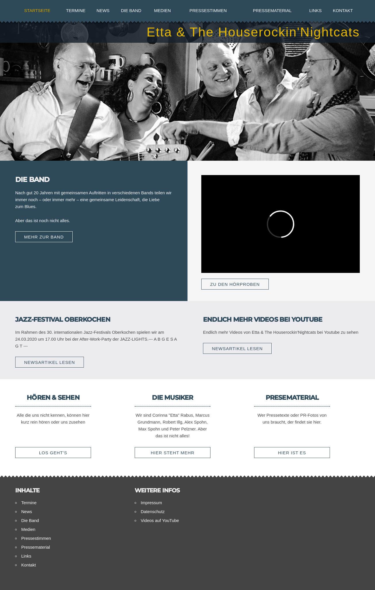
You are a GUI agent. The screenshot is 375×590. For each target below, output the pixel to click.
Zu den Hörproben (235, 284)
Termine (76, 10)
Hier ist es (292, 452)
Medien (162, 10)
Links (315, 10)
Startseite (37, 10)
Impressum (151, 502)
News (102, 10)
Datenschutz (153, 511)
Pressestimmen (208, 10)
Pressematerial (272, 10)
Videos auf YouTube (160, 520)
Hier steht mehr (172, 452)
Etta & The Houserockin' (253, 32)
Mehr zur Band (44, 236)
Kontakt (343, 10)
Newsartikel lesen (49, 362)
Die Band (131, 10)
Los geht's (53, 452)
